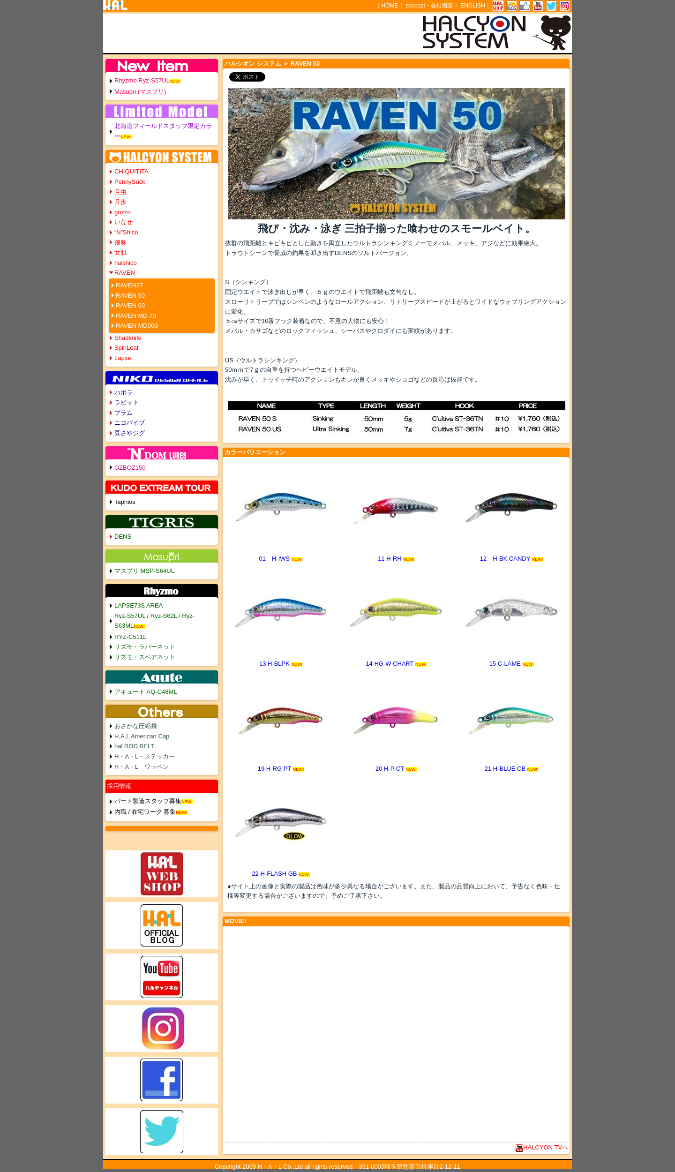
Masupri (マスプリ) (140, 91)
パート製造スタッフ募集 (147, 800)
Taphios (124, 501)
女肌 (120, 252)
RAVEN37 (129, 285)
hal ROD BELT (134, 746)
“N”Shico (126, 232)
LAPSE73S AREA (138, 605)
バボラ (123, 392)
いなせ (123, 221)
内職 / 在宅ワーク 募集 (145, 811)
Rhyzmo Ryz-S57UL (142, 80)
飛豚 (120, 242)
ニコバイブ (129, 422)
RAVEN (124, 272)
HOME (390, 5)
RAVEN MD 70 (136, 315)
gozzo (122, 212)
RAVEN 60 (130, 305)
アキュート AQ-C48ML (145, 691)
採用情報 (119, 785)
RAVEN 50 (130, 295)
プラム (123, 412)
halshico (125, 262)
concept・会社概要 (429, 5)
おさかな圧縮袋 (135, 725)
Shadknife (128, 337)
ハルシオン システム (253, 63)
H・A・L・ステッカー (144, 756)
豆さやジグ (129, 432)
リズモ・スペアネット (144, 657)
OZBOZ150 (129, 467)
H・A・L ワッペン (141, 766)
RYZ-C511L (130, 636)
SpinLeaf (126, 347)
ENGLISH (472, 5)
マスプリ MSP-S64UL (144, 570)
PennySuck (129, 181)
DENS (122, 536)
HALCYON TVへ (542, 1147)
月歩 (120, 201)
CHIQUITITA (131, 171)
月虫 (120, 191)
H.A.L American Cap (141, 736)
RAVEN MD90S (137, 325)
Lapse (122, 357)
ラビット (126, 402)
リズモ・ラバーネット (144, 646)
